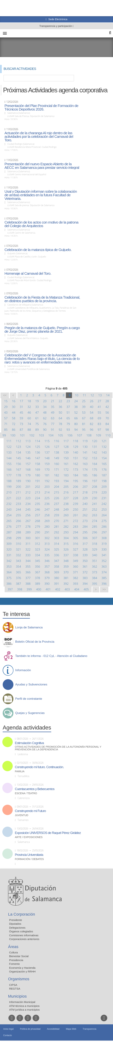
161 (66, 464)
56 (107, 412)
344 (28, 561)
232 (9, 504)
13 (100, 395)
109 (98, 435)
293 (66, 532)
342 (9, 561)
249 (66, 509)
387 (18, 584)
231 (104, 498)
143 (104, 452)
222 (18, 498)
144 (9, 458)
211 (18, 492)
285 (94, 526)
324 (47, 549)
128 (66, 447)
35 (52, 407)
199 (9, 487)
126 (47, 447)
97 (99, 429)
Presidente (15, 919)
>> (104, 589)
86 (13, 429)
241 (94, 504)
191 (37, 481)
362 (94, 566)
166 (9, 469)
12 (92, 395)
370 (66, 572)
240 (85, 504)
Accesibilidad (53, 1029)
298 (9, 538)
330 (104, 549)
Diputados (15, 923)
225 (47, 498)
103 (41, 435)
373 (94, 572)
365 (18, 572)
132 (104, 447)
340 (94, 555)
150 (66, 458)
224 (37, 498)
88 (29, 429)
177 (9, 475)
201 (28, 487)
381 (66, 578)
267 (28, 521)
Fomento (14, 963)
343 (18, 561)
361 (85, 566)
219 (94, 492)
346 (47, 561)
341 (104, 555)
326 (66, 549)
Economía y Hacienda (22, 967)
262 (85, 515)
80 (76, 424)
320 (9, 549)
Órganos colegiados (21, 931)
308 (104, 538)
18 (29, 401)
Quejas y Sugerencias (30, 713)
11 (84, 395)
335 (47, 555)
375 (9, 578)
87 (21, 429)
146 (28, 458)
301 (37, 538)
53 (83, 412)
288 (18, 532)
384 (94, 578)
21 (52, 401)
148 (47, 458)
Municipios (17, 996)
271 (66, 521)
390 (47, 584)
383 (85, 578)
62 (45, 418)
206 (75, 487)
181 (47, 475)
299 (18, 538)
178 (18, 475)
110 (107, 435)
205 (66, 487)
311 (28, 544)
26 (91, 401)
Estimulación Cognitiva (29, 743)
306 (85, 538)
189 (18, 481)
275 (104, 521)
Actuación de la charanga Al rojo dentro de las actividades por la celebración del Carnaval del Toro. (38, 136)
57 (6, 418)
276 (9, 526)
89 (37, 429)
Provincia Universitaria (29, 855)
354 (18, 566)
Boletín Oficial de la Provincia (34, 641)
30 (13, 407)
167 (18, 469)
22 (60, 401)
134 (18, 452)
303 (56, 538)
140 (75, 452)
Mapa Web (71, 1029)
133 (9, 452)
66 (76, 418)
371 (75, 572)
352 (104, 561)
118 (75, 441)
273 (85, 521)
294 (75, 532)
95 (83, 429)
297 (104, 532)
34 (45, 407)
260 (66, 515)
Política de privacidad (30, 1029)
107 (79, 435)
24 (76, 401)
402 (57, 589)
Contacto (7, 1035)
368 (47, 572)
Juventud (21, 815)
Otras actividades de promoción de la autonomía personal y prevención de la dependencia (58, 748)
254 (9, 515)
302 (47, 538)
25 (83, 401)
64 (60, 418)
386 (9, 584)
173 (75, 469)
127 (56, 447)
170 (47, 469)
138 (56, 452)
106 (70, 435)
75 (37, 424)
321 (18, 549)
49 (52, 412)
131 (94, 447)
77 (52, 424)
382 (75, 578)
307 (94, 538)
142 (94, 452)
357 (47, 566)
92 (60, 429)
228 (75, 498)
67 (83, 418)
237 (56, 504)
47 (37, 412)
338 (75, 555)
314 (56, 544)
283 (75, 526)
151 (75, 458)
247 (47, 509)
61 (37, 418)
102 (32, 435)
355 (28, 566)
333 (28, 555)
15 (6, 401)
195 (75, 481)
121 (104, 441)
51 (68, 412)
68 (91, 418)
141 (85, 452)
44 (13, 412)
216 (66, 492)
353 (9, 566)
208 (94, 487)
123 (18, 447)
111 (9, 441)
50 (60, 412)
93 (68, 429)
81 (83, 424)
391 (56, 584)
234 (28, 504)
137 (47, 452)
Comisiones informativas (23, 935)
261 (75, 515)
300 (28, 538)
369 (56, 572)
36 (60, 407)
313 (47, 544)
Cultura (13, 952)
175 (94, 469)
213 (37, 492)
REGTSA (14, 988)
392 (66, 584)
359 (66, 566)
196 (85, 481)
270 (56, 521)
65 (68, 418)
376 (18, 578)
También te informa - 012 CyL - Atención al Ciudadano (51, 656)
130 (85, 447)
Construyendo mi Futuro (30, 811)
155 (9, 464)
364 (9, 572)
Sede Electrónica (57, 19)
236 (47, 504)
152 (85, 458)
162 (75, 464)
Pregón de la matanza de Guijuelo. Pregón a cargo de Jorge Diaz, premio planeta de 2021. (42, 329)
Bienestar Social (18, 956)
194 (66, 481)
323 (37, 549)
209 (104, 487)
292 (56, 532)
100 (12, 435)
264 (104, 515)
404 (76, 589)
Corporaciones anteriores (24, 939)
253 (104, 509)
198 (104, 481)
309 (9, 544)
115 (47, 441)
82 (91, 424)
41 (99, 407)
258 (47, 515)
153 (94, 458)
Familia (20, 771)
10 (76, 395)
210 (9, 492)
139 (66, 452)
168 (28, 469)
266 (18, 521)
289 (28, 532)
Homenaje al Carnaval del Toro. (27, 273)
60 (29, 418)
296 (94, 532)
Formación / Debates (29, 859)
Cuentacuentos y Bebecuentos (34, 789)
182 (56, 475)
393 (75, 584)
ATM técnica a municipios (24, 1005)
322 (28, 549)
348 (66, 561)
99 (4, 435)
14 (107, 395)
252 (94, 509)
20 (45, 401)
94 (76, 429)
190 (28, 481)
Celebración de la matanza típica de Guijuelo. (38, 250)
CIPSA (13, 984)
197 (94, 481)
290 (37, 532)
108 (89, 435)
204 (56, 487)
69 (99, 418)
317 (85, 544)
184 (75, 475)
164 (94, 464)
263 (94, 515)
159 (47, 464)
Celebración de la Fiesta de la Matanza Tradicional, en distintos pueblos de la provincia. (42, 299)
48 (45, 412)
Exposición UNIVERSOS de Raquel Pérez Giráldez (48, 833)
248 (56, 509)
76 (45, 424)
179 (28, 475)
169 (37, 469)
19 (37, 401)
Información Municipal (22, 1001)
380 (56, 578)
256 (28, 515)
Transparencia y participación (56, 26)
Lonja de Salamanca (29, 627)
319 (104, 544)
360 (75, 566)
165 (104, 464)
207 (85, 487)
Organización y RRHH (22, 971)
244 (18, 509)
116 (56, 441)
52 (76, 412)
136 (37, 452)
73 (21, 424)
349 (75, 561)
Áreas (13, 946)
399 (29, 589)
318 (94, 544)
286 (104, 526)
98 (107, 429)
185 (85, 475)
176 (104, 469)
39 (83, 407)
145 (18, 458)
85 (6, 429)
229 (85, 498)
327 (75, 549)
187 (104, 475)
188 (9, 481)
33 (37, 407)
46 (29, 412)
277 (18, 526)
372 (85, 572)
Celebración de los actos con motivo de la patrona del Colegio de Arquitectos (41, 224)
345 (37, 561)
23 (68, 401)
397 (10, 589)
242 (104, 504)
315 (66, 544)
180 (37, 475)
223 (28, 498)
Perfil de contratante (28, 698)
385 (104, 578)
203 (47, 487)
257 (37, 515)
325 (56, 549)
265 (9, 521)
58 (13, 418)
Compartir (4, 601)
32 (29, 407)
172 (66, 469)
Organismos (18, 979)
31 (21, 407)
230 (94, 498)
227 (66, 498)
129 (75, 447)
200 (18, 487)
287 (9, 532)
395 (94, 584)
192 (47, 481)
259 (56, 515)
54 (91, 412)
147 (37, 458)
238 (66, 504)
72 (13, 424)
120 (94, 441)
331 (9, 555)
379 (47, 578)
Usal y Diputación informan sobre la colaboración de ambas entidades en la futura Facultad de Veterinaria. (40, 195)
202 (37, 487)
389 (37, 584)
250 (75, 509)
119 (85, 441)
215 (56, 492)
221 (9, 498)
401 (48, 589)
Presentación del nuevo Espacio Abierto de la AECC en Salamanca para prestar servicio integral (41, 165)
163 (85, 464)
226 (56, 498)
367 (37, 572)
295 (85, 532)
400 (38, 589)
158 (37, 464)
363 (104, 566)
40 (91, 407)
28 (107, 401)
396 (104, 584)
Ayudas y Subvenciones (31, 684)
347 (56, 561)
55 (99, 412)
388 (28, 584)
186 (94, 475)
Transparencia (89, 1029)
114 (37, 441)
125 (37, 447)
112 (18, 441)
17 (21, 401)
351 (94, 561)
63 (52, 418)
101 (22, 435)
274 (94, 521)
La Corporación (21, 914)
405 (86, 589)
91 (52, 429)
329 (94, 549)
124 (28, 447)
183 (66, 475)
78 (60, 424)
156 (18, 464)
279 (37, 526)
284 (85, 526)
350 (85, 561)
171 (56, 469)
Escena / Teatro (26, 793)
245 (28, 509)
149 (56, 458)
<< (4, 395)
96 (91, 429)
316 (75, 544)
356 (37, 566)
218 (85, 492)
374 (104, 572)
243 (9, 509)
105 (60, 435)
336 (56, 555)
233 (18, 504)
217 (75, 492)
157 (28, 464)
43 (6, 412)
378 (37, 578)
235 (37, 504)
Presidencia (16, 960)
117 (66, 441)
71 (6, 424)
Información (23, 670)
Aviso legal (8, 1029)
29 (6, 407)
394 (85, 584)
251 (85, 509)
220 (104, 492)
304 (66, 538)
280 (47, 526)
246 (37, 509)
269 (47, 521)
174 (85, 469)
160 (56, 464)
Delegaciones (17, 927)
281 (56, 526)
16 (13, 401)
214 (47, 492)
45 (21, 412)
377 (28, 578)
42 (107, 407)
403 (67, 589)
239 (75, 504)
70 (107, 418)
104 (51, 435)
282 (66, 526)
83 (99, 424)
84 (107, 424)
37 (68, 407)
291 (47, 532)
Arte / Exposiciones (29, 837)
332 (18, 555)
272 (75, 521)
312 (37, 544)
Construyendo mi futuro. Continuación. (39, 767)
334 (37, 555)
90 (45, 429)
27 (99, 401)
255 (18, 515)
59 (21, 418)
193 (56, 481)
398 (19, 589)
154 (104, 458)
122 (9, 447)
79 (68, 424)
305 (75, 538)
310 (18, 544)
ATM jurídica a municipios (24, 1009)
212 (28, 492)
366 (28, 572)
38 (76, 407)
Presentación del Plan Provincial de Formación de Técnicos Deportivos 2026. (41, 107)
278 (28, 526)
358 (56, 566)
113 (28, 441)
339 (85, 555)
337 (66, 555)
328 (85, 549)
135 (28, 452)
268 (37, 521)
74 (29, 424)
